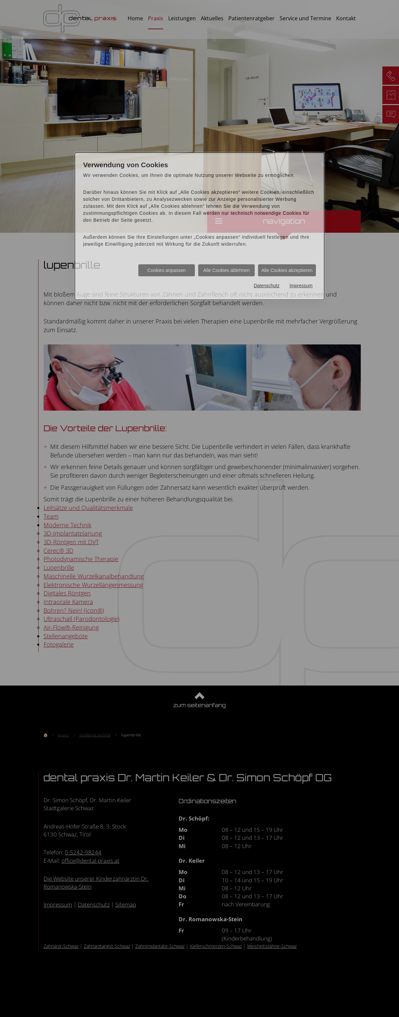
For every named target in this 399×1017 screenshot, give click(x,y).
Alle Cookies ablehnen (226, 270)
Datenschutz (267, 285)
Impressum (301, 285)
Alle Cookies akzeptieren (287, 270)
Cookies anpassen (166, 270)
